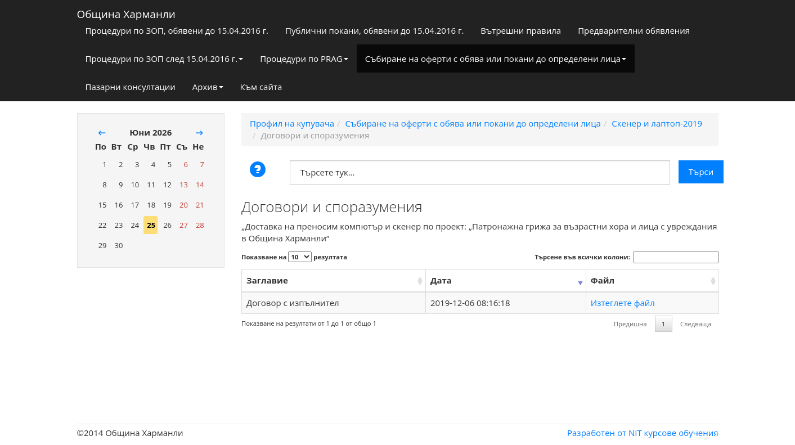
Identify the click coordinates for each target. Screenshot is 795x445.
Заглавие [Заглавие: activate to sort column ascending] (267, 280)
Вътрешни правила (520, 30)
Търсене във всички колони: (626, 257)
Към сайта (261, 86)
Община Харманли (126, 12)
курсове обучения (681, 432)
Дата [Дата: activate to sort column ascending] (441, 280)
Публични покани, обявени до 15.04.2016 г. (374, 30)
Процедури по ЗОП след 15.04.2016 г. (165, 58)
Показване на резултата (294, 256)
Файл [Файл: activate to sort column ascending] (602, 280)
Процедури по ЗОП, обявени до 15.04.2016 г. (177, 30)
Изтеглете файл (623, 302)
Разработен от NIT (604, 432)
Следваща (695, 324)
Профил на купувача (292, 123)
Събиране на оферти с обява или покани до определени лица (495, 58)
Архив (207, 86)
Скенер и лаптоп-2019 (657, 123)
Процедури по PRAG (304, 58)
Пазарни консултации (131, 86)
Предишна (630, 324)
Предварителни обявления (634, 30)
